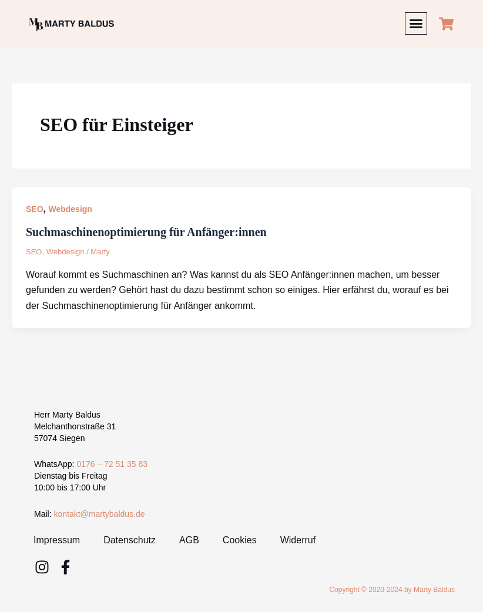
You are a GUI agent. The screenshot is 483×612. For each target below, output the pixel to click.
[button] (416, 23)
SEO (34, 209)
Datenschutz (129, 540)
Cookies (240, 540)
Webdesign (70, 209)
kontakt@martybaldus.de (99, 514)
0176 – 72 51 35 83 (111, 464)
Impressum (56, 540)
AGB (189, 540)
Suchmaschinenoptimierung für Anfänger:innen (146, 232)
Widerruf (298, 540)
